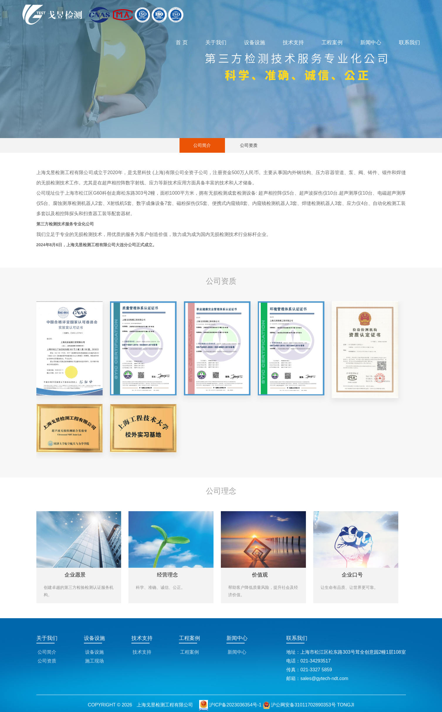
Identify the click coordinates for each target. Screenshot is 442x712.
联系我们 (409, 42)
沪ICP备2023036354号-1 (235, 704)
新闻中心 (370, 42)
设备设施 (254, 42)
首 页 (182, 42)
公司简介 (202, 145)
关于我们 (215, 42)
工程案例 (332, 42)
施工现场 (94, 660)
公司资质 (249, 145)
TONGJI (345, 704)
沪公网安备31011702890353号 (299, 704)
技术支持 (293, 42)
